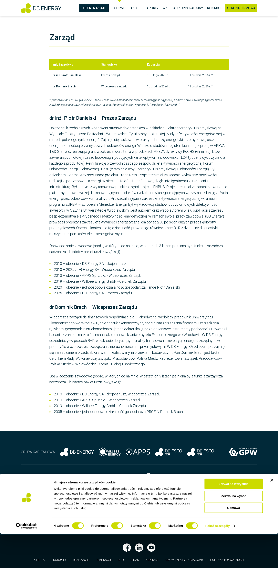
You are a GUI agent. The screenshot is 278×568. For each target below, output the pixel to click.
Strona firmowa (241, 8)
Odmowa (233, 542)
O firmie (119, 8)
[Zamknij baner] (271, 514)
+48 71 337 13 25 (96, 487)
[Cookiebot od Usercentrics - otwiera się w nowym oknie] (26, 560)
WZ (165, 8)
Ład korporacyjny (187, 8)
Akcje (135, 8)
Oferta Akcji (94, 8)
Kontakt (214, 8)
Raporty (151, 8)
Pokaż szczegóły (217, 560)
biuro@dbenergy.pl (108, 501)
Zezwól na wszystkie (233, 518)
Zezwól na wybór (233, 530)
